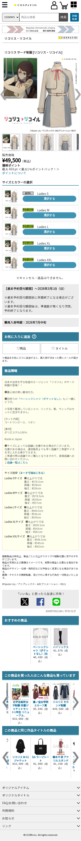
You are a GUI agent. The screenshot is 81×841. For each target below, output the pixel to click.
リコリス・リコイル (18, 38)
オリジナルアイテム (15, 787)
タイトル (60, 348)
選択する (49, 198)
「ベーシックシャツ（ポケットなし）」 (40, 398)
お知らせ (8, 818)
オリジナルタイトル (15, 795)
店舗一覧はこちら (17, 462)
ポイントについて (14, 173)
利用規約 (8, 810)
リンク (6, 826)
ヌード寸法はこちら (31, 473)
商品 (21, 348)
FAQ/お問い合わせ (14, 803)
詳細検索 (74, 17)
